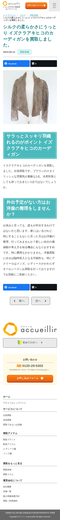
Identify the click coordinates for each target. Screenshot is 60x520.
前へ (22, 300)
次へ (38, 300)
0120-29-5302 (32, 366)
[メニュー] (54, 5)
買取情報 (24, 52)
